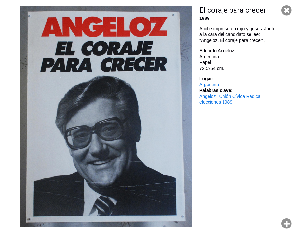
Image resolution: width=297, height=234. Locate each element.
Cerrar (286, 10)
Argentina (209, 84)
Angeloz (207, 96)
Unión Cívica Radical (240, 96)
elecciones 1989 (215, 102)
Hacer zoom (286, 223)
